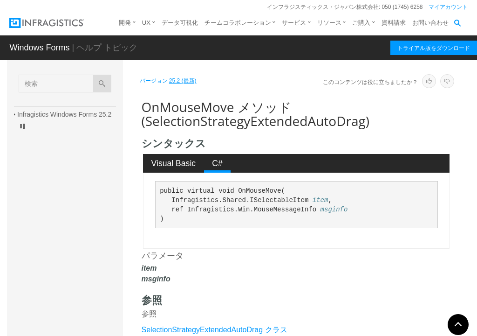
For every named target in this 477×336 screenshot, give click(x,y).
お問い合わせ (430, 22)
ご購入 (361, 22)
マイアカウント (448, 7)
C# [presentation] (217, 163)
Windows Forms (39, 47)
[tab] (173, 163)
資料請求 (394, 22)
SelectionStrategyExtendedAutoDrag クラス (214, 330)
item (320, 200)
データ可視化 (180, 22)
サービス (294, 22)
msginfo (334, 209)
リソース (329, 22)
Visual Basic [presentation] (173, 163)
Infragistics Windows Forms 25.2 (64, 114)
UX (146, 22)
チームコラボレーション (237, 22)
